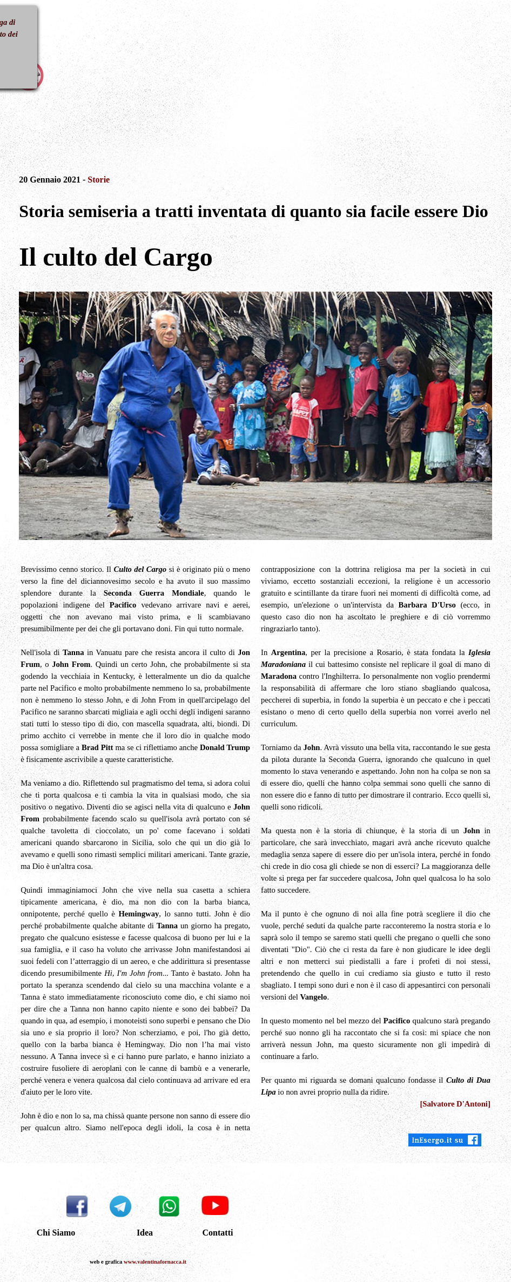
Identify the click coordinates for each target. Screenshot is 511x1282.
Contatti (218, 1232)
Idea (145, 1232)
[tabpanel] (255, 204)
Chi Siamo (56, 1232)
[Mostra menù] (22, 26)
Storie (99, 179)
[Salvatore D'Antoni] (455, 1103)
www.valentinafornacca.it (155, 1262)
